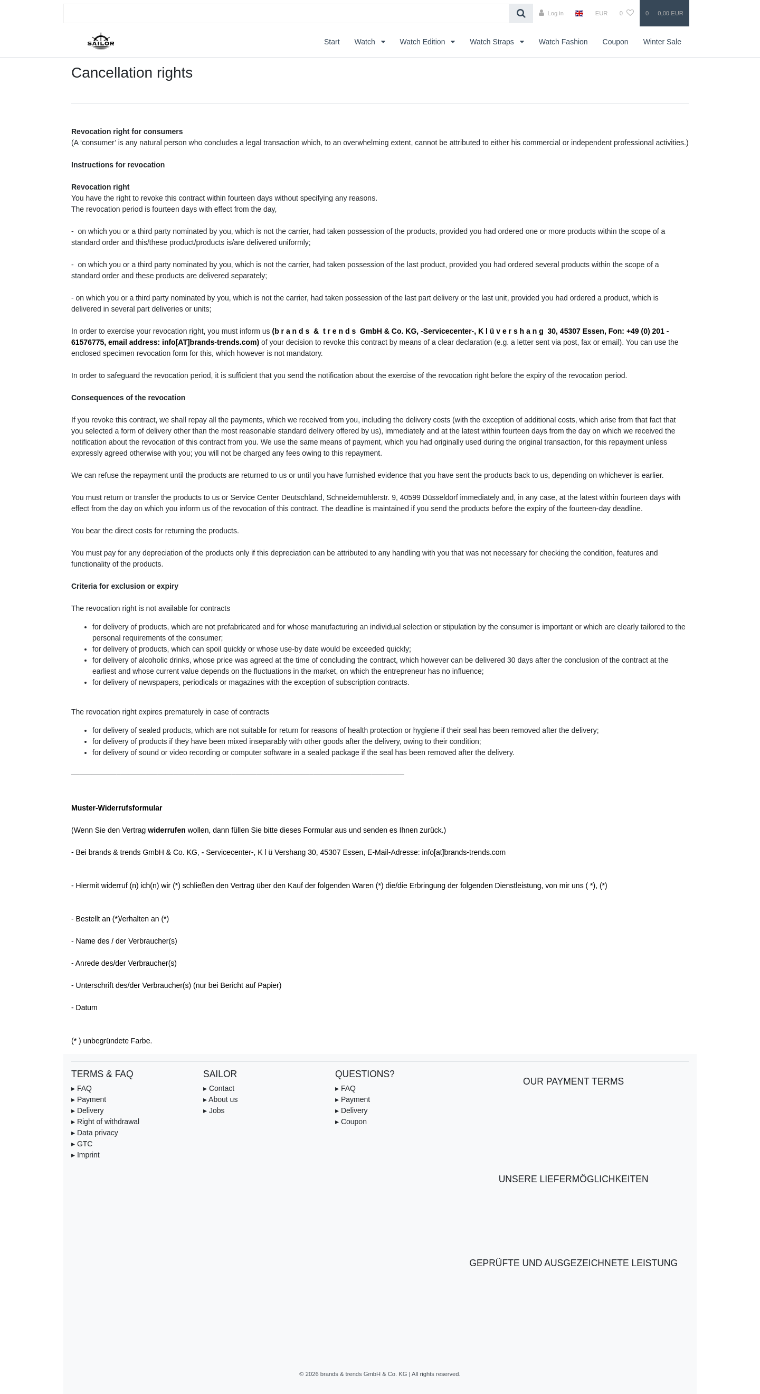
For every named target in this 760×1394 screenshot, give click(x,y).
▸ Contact (218, 1088)
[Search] (521, 13)
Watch (366, 41)
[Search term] (286, 13)
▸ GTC (81, 1143)
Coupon (616, 41)
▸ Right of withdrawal (105, 1121)
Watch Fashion (563, 41)
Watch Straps (493, 41)
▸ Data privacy (94, 1132)
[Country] (579, 13)
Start (332, 41)
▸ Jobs (213, 1110)
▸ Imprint (85, 1155)
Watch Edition (424, 41)
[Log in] (551, 13)
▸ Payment (88, 1099)
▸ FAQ (81, 1088)
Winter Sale (662, 41)
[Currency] (602, 13)
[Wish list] (627, 13)
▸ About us (220, 1099)
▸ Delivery (87, 1110)
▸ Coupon (351, 1121)
